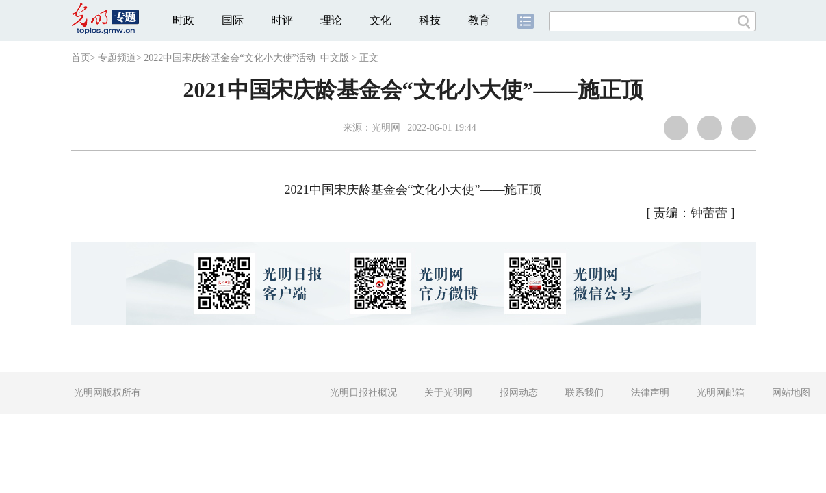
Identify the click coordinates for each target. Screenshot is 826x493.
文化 (380, 20)
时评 (282, 20)
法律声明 (650, 393)
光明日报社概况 (363, 393)
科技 (430, 20)
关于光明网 (448, 393)
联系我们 (584, 393)
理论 (331, 20)
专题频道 (117, 58)
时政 (183, 20)
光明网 (386, 128)
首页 (80, 58)
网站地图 (791, 393)
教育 (479, 20)
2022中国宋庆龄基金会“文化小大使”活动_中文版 (246, 58)
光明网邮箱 (721, 393)
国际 (233, 20)
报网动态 (519, 393)
